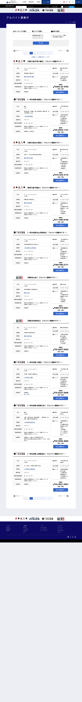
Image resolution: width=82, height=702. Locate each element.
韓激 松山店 (27, 293)
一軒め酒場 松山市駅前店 (30, 248)
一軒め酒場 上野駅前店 (29, 469)
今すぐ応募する (60, 92)
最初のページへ (18, 50)
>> (50, 53)
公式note (59, 532)
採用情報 (38, 2)
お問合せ (79, 2)
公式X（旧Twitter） (61, 530)
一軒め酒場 (25, 530)
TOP (66, 22)
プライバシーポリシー (44, 530)
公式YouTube (60, 527)
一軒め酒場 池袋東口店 (29, 422)
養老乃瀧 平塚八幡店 (29, 76)
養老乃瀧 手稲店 (28, 203)
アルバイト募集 (46, 2)
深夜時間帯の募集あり (57, 37)
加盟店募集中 (31, 2)
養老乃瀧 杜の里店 (28, 158)
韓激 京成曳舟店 (28, 336)
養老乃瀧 (24, 527)
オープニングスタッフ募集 (58, 35)
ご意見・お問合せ (43, 527)
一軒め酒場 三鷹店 (28, 377)
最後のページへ (63, 50)
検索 (71, 6)
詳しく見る (26, 394)
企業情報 (7, 527)
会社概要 (24, 2)
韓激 (24, 532)
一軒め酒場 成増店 (28, 116)
